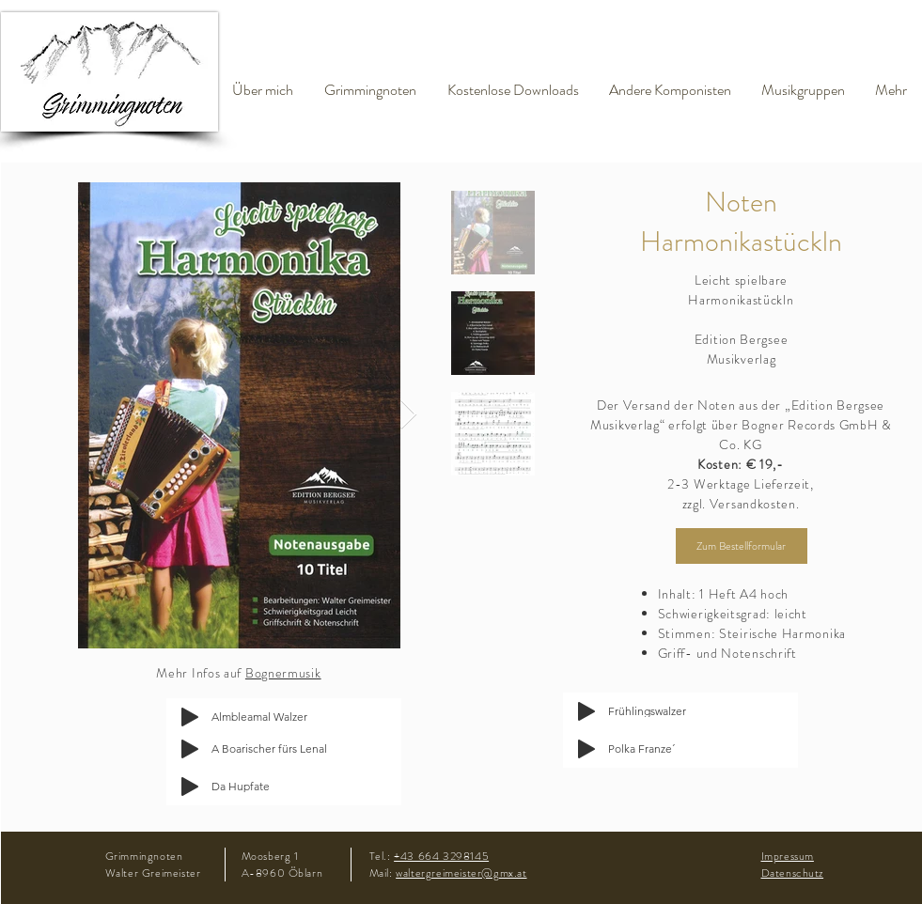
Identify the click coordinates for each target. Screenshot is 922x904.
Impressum (787, 856)
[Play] (189, 749)
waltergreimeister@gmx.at (461, 873)
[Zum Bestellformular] (741, 546)
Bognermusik (283, 672)
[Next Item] (408, 415)
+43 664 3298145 (441, 856)
